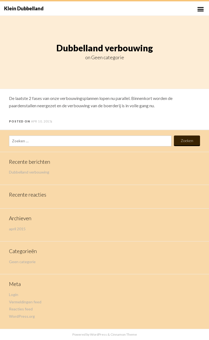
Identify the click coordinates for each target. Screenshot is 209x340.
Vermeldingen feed (25, 302)
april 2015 (17, 228)
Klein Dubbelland (24, 8)
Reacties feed (21, 309)
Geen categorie (107, 57)
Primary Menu (200, 9)
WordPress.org (22, 316)
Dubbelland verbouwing (29, 172)
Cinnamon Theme (123, 334)
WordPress (98, 334)
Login (13, 294)
